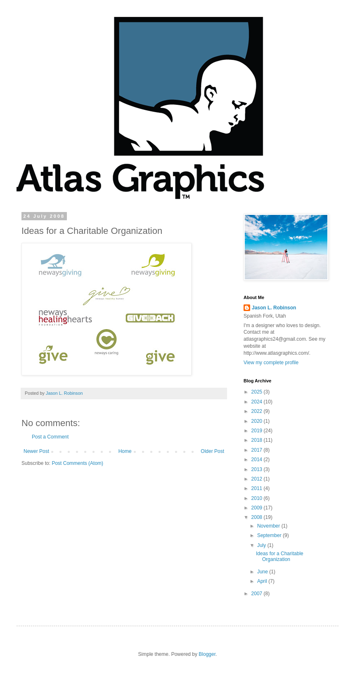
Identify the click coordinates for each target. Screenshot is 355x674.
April (262, 581)
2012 (257, 479)
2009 (257, 508)
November (269, 526)
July (262, 545)
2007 (257, 593)
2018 (257, 440)
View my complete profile (271, 362)
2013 (257, 469)
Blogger (207, 654)
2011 (257, 488)
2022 (257, 411)
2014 (257, 459)
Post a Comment (50, 437)
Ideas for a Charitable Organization (279, 556)
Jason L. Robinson (274, 308)
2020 (257, 421)
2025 (257, 392)
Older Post (212, 451)
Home (125, 451)
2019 (257, 431)
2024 (257, 402)
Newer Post (36, 451)
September (270, 535)
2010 (257, 498)
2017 (257, 450)
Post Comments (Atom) (77, 463)
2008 (257, 517)
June (263, 572)
